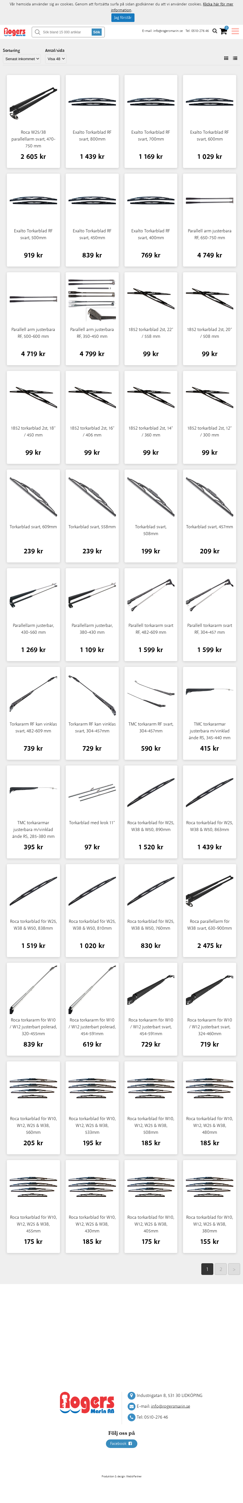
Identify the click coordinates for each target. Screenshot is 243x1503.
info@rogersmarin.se (168, 31)
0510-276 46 (200, 31)
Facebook (121, 1444)
